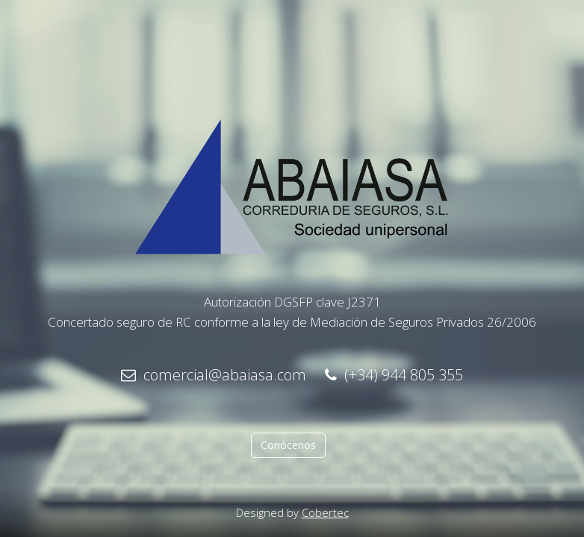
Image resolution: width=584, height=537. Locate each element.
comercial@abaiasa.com (213, 375)
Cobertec (325, 512)
